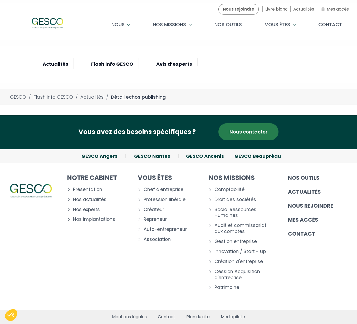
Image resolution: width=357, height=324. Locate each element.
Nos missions (172, 24)
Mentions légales (129, 317)
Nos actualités (89, 200)
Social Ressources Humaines (235, 213)
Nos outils (228, 24)
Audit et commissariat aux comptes (240, 228)
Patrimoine (226, 287)
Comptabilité (229, 190)
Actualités (304, 192)
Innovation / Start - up (240, 252)
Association (157, 239)
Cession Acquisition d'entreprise (237, 275)
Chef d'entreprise (163, 190)
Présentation (87, 190)
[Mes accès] (334, 9)
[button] (11, 315)
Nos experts (86, 210)
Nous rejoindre (310, 205)
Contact (301, 233)
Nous (121, 24)
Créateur (154, 210)
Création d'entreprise (238, 262)
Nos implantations (94, 219)
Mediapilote (233, 317)
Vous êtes (280, 24)
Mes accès (303, 219)
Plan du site (198, 317)
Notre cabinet (92, 177)
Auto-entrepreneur (165, 229)
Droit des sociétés (235, 200)
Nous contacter (248, 131)
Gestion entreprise (235, 242)
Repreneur (155, 219)
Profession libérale (164, 200)
